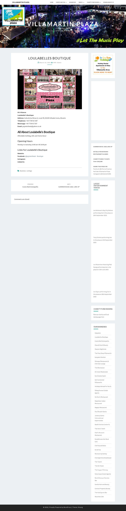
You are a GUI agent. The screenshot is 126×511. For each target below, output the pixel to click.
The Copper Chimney (101, 470)
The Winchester (100, 368)
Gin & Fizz (98, 450)
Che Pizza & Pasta (100, 446)
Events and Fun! (60, 2)
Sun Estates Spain (100, 376)
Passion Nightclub (100, 349)
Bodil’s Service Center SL (102, 424)
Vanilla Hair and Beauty (102, 484)
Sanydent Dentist (100, 357)
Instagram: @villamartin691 (102, 174)
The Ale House (99, 466)
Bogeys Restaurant (101, 407)
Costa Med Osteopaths (102, 341)
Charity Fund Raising (93, 2)
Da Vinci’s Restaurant (101, 397)
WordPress (67, 507)
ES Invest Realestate (101, 372)
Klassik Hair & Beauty (101, 345)
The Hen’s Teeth (100, 429)
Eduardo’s (98, 333)
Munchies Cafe (99, 496)
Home (51, 2)
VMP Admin (57, 62)
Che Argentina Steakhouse (103, 458)
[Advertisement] (103, 110)
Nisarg (80, 507)
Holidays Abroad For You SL (103, 386)
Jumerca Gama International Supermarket (99, 418)
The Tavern (98, 462)
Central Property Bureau (102, 488)
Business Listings (26, 171)
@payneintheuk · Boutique (34, 156)
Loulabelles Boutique (101, 337)
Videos (81, 2)
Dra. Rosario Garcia (101, 411)
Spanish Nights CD (108, 2)
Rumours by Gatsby (101, 454)
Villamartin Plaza (20, 2)
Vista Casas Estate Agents (103, 474)
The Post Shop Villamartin (103, 353)
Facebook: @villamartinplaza (102, 169)
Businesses (72, 2)
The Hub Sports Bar (101, 492)
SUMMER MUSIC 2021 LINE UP (102, 146)
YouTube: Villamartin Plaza (101, 171)
